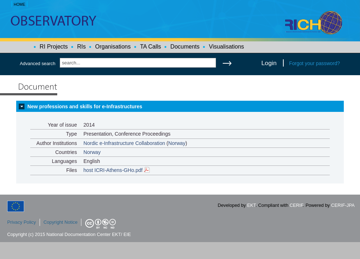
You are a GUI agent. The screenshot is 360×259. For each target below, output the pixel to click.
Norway (176, 143)
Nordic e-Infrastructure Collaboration (124, 143)
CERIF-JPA (343, 205)
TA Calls (150, 47)
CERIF (296, 205)
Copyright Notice (61, 222)
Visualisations (226, 47)
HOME (19, 4)
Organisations (113, 47)
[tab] (180, 106)
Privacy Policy (21, 222)
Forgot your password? (314, 63)
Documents (184, 47)
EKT (251, 205)
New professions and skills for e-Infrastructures (84, 106)
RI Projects (54, 47)
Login (268, 63)
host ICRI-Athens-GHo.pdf (117, 170)
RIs (81, 47)
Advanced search (37, 63)
